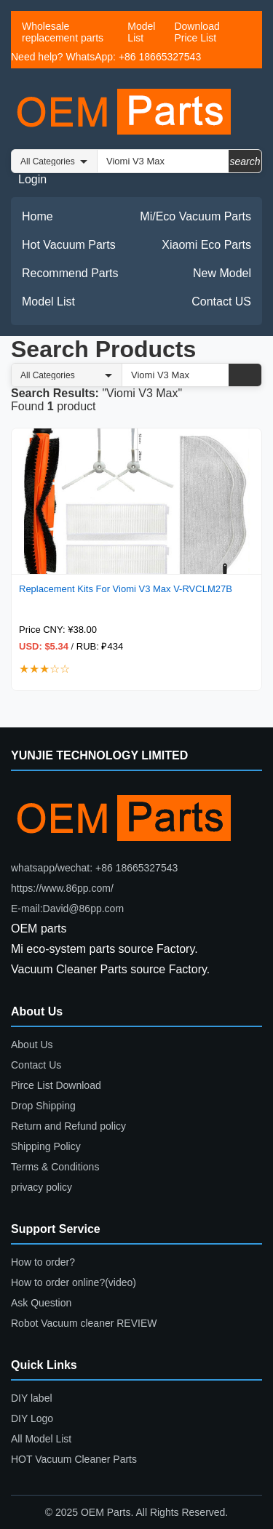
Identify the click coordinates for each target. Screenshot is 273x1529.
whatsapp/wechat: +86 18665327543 (94, 868)
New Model (222, 273)
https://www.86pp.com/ (62, 888)
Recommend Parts (70, 273)
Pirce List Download (56, 1085)
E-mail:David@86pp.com (67, 908)
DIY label (31, 1398)
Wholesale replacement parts (62, 32)
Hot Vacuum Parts (69, 245)
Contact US (221, 301)
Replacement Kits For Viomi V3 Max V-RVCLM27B (125, 588)
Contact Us (36, 1065)
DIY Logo (32, 1418)
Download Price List (196, 32)
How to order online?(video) (73, 1282)
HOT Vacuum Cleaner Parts (74, 1459)
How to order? (43, 1262)
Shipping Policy (46, 1146)
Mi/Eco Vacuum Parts (195, 216)
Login (32, 179)
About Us (32, 1044)
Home (37, 216)
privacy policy (41, 1187)
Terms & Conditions (55, 1167)
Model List (141, 32)
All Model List (41, 1439)
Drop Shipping (43, 1105)
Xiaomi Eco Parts (206, 245)
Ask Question (41, 1303)
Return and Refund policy (68, 1126)
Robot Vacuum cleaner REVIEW (84, 1323)
